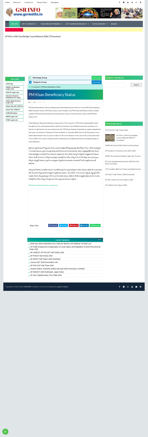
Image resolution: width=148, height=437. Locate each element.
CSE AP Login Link (12, 92)
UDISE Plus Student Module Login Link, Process (123, 156)
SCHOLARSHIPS (98, 24)
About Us (17, 2)
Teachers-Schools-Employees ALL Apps (13, 96)
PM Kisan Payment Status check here (43, 185)
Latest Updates (63, 240)
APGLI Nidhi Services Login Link (13, 102)
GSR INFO (28, 287)
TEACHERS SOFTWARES (50, 24)
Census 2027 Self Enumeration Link (44, 262)
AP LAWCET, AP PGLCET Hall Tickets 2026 (47, 252)
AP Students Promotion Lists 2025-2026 (120, 151)
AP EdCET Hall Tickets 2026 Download (45, 259)
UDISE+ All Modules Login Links (13, 88)
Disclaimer (55, 2)
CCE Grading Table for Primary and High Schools (123, 169)
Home (7, 2)
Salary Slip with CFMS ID (14, 106)
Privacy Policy (42, 2)
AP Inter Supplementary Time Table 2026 (46, 275)
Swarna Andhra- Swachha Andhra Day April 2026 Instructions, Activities (57, 269)
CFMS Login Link (12, 120)
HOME (14, 24)
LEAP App (9, 84)
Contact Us (28, 2)
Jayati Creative (62, 287)
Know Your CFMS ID (13, 110)
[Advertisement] (58, 56)
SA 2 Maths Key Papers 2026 (116, 185)
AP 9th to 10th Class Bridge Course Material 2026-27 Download (32, 36)
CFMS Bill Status (11, 113)
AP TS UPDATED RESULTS (76, 24)
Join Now (96, 78)
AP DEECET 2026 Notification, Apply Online (47, 272)
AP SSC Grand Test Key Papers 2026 (119, 180)
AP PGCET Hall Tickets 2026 (41, 256)
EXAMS (114, 24)
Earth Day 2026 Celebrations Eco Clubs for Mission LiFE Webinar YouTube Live (60, 244)
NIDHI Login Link (12, 116)
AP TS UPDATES (28, 24)
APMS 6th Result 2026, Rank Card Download (122, 145)
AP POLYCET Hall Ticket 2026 (42, 265)
